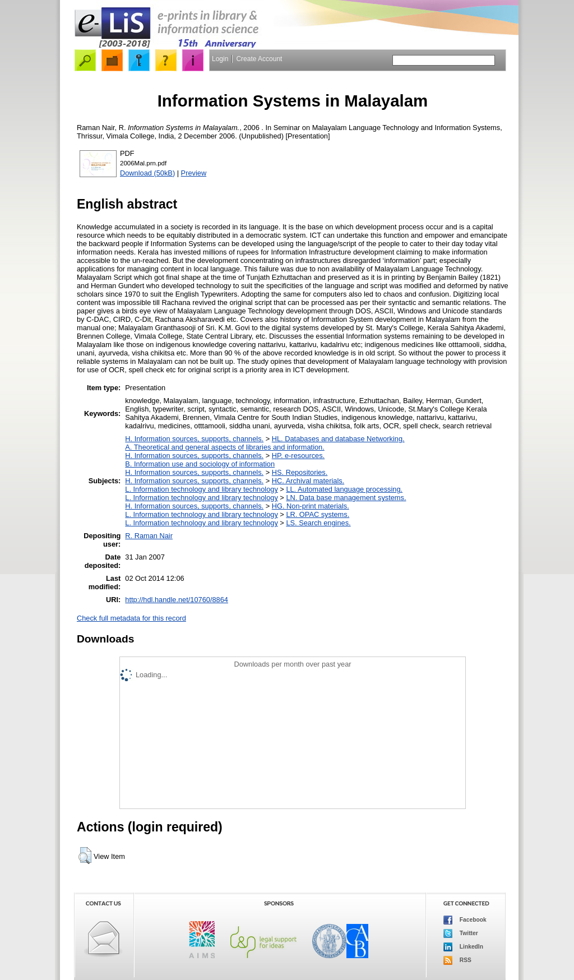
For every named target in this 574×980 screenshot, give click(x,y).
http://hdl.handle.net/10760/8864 (176, 599)
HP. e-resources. (298, 455)
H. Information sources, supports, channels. (194, 438)
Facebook (465, 920)
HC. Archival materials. (308, 481)
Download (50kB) (147, 173)
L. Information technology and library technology (201, 489)
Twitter (460, 933)
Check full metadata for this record (131, 618)
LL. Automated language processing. (344, 489)
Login (220, 59)
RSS (457, 960)
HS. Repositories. (300, 472)
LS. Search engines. (318, 523)
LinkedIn (463, 946)
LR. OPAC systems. (317, 514)
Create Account (259, 59)
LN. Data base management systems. (346, 497)
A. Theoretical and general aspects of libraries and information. (224, 447)
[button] (84, 855)
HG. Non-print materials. (310, 506)
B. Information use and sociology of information (200, 464)
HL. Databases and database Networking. (338, 438)
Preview (194, 173)
